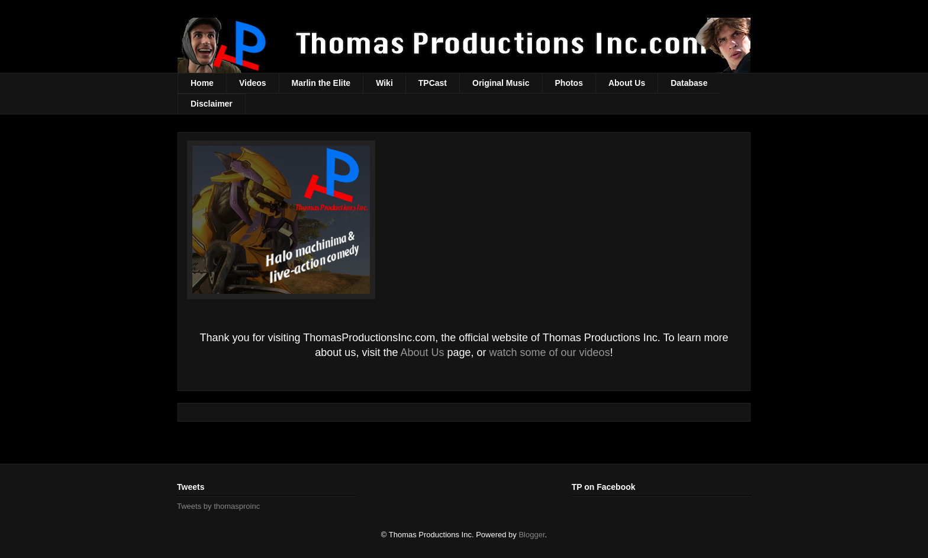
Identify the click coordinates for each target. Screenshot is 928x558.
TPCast (432, 83)
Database (689, 83)
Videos (252, 83)
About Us (626, 83)
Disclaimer (212, 103)
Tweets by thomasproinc (218, 506)
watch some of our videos (549, 352)
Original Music (500, 83)
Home (202, 83)
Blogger (531, 534)
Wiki (384, 83)
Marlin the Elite (321, 83)
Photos (569, 83)
